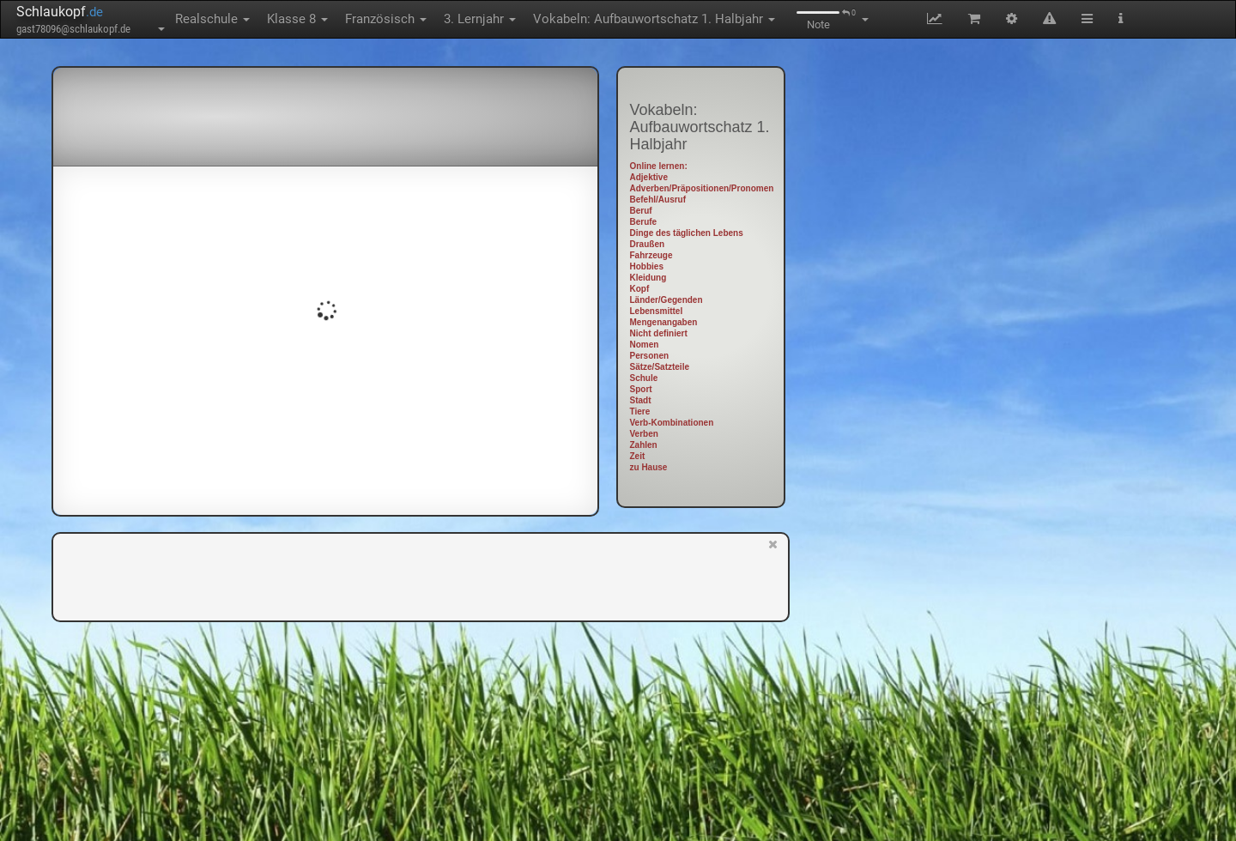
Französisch (386, 19)
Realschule (212, 19)
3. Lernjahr (480, 19)
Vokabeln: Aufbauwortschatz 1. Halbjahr (654, 19)
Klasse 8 (297, 19)
